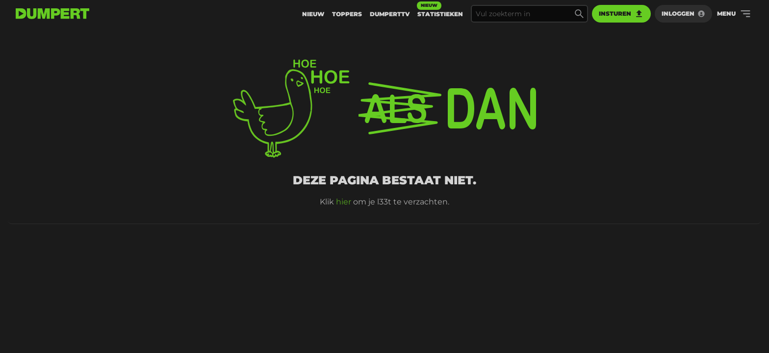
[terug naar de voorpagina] (52, 13)
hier (343, 201)
